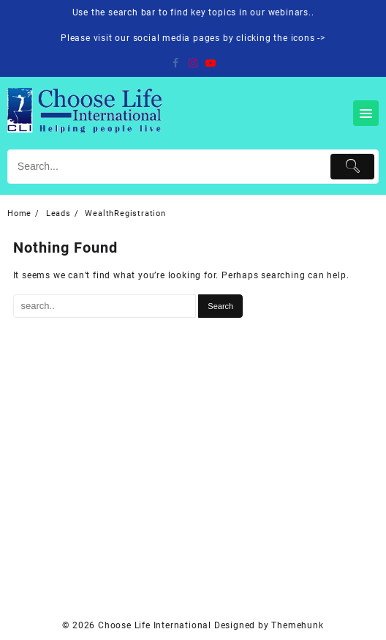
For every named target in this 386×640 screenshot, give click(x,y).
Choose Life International (154, 625)
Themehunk (297, 625)
